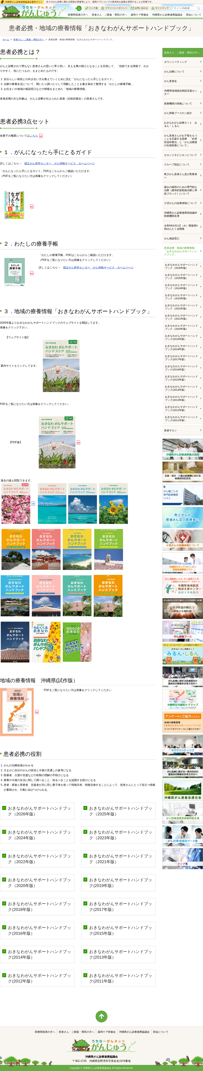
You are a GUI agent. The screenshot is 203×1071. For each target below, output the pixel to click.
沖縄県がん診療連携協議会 (167, 14)
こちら (34, 135)
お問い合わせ (141, 8)
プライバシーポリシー (116, 8)
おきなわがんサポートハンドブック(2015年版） (181, 378)
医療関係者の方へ (78, 14)
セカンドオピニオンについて (180, 155)
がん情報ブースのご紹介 (178, 113)
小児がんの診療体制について (180, 203)
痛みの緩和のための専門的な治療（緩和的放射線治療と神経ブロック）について (180, 190)
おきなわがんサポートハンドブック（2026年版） (181, 266)
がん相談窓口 (171, 238)
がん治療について (174, 71)
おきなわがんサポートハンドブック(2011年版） (181, 419)
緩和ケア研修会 (140, 14)
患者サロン (170, 430)
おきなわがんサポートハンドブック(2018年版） (181, 347)
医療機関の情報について (178, 103)
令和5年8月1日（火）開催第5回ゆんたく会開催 (181, 227)
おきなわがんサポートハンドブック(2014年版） (181, 388)
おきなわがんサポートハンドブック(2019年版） (181, 337)
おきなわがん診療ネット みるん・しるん (180, 124)
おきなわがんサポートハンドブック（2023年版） (181, 297)
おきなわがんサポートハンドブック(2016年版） (181, 368)
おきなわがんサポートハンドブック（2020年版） (181, 327)
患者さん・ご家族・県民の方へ (109, 14)
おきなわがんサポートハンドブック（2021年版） (181, 317)
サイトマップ (161, 8)
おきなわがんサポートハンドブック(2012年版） (181, 408)
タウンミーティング (175, 61)
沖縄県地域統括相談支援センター (180, 92)
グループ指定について (176, 164)
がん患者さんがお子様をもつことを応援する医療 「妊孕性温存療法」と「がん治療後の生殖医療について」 (180, 140)
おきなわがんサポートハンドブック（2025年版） (181, 276)
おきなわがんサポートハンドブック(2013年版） (181, 398)
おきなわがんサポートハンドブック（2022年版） (181, 307)
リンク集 (93, 8)
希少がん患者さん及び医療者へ (180, 176)
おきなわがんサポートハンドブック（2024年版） (181, 287)
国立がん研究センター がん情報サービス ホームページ (59, 163)
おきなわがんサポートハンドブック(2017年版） (181, 358)
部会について (193, 14)
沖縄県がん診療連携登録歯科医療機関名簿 (180, 214)
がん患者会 (170, 81)
